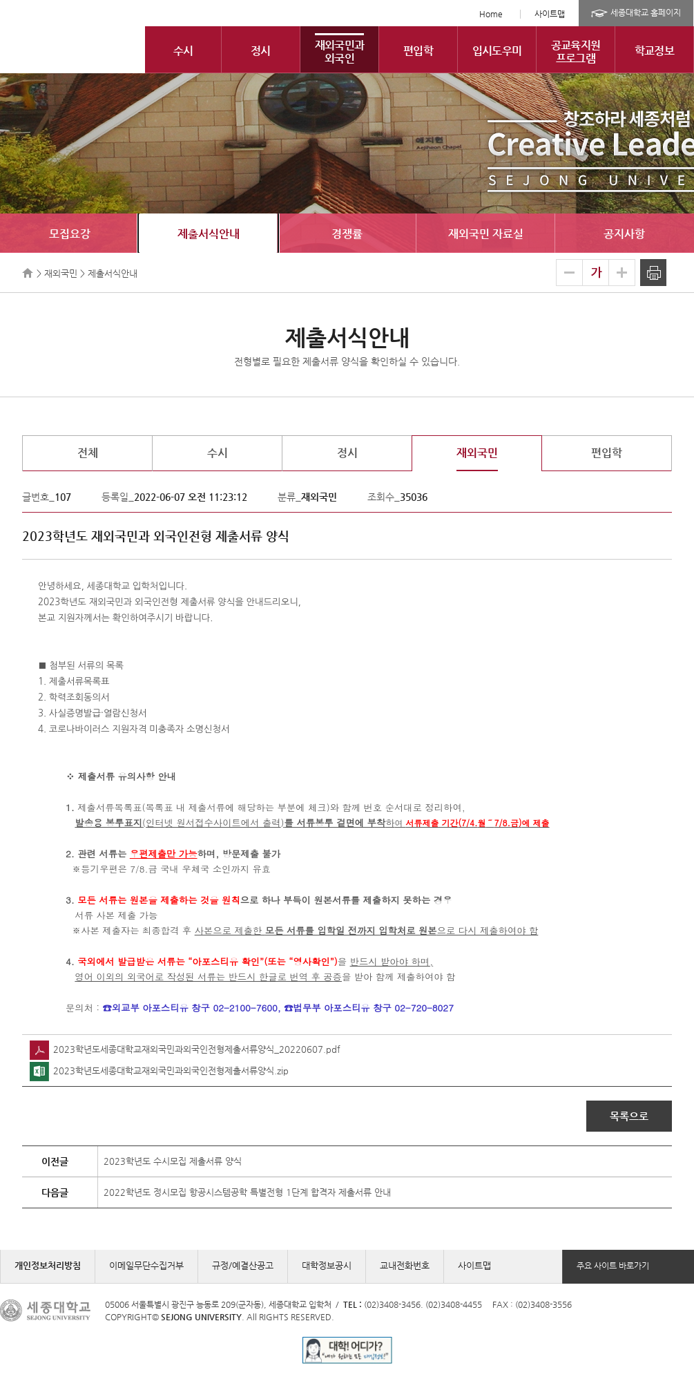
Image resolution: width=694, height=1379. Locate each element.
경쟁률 (347, 233)
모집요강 (69, 233)
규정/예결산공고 (242, 1265)
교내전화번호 (405, 1265)
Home (491, 14)
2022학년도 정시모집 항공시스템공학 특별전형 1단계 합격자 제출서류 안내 (247, 1192)
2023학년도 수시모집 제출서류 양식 (173, 1161)
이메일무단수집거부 (146, 1265)
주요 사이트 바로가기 (613, 1266)
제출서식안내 (208, 233)
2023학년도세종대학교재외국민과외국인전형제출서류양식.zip (159, 1070)
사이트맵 (549, 14)
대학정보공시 (326, 1265)
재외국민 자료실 (485, 233)
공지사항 (624, 233)
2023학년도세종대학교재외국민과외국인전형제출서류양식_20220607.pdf (185, 1049)
